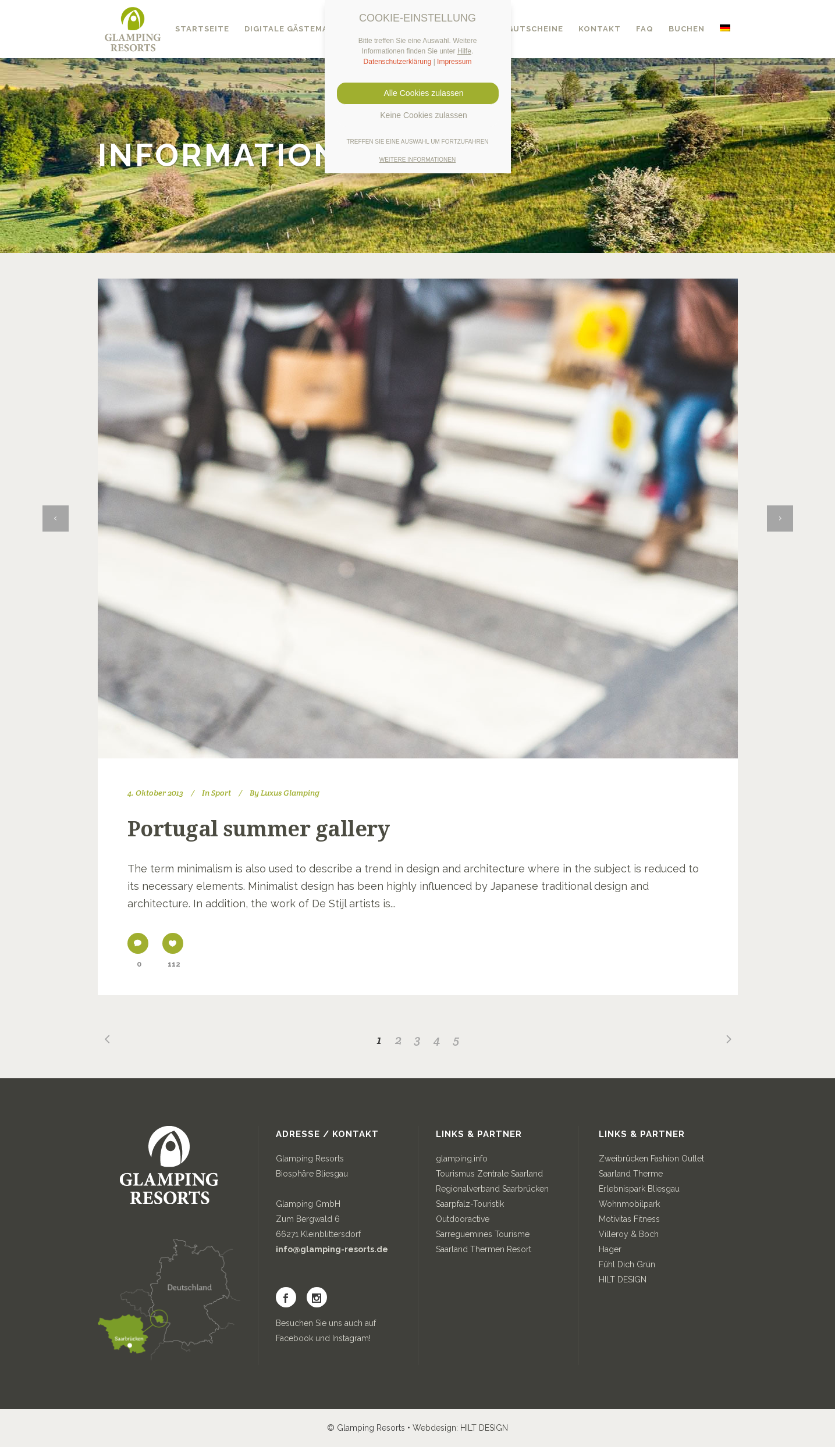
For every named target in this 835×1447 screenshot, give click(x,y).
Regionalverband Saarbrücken (492, 1188)
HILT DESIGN (622, 1279)
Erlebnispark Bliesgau (639, 1188)
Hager (610, 1249)
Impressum (454, 62)
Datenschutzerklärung (398, 62)
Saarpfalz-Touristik (470, 1204)
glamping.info (462, 1158)
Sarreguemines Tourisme (483, 1234)
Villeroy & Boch (629, 1234)
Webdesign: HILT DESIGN (460, 1427)
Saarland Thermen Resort (483, 1249)
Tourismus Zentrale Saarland (489, 1173)
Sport (221, 792)
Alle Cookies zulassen (418, 93)
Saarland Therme (631, 1173)
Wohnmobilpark (629, 1204)
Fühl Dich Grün (627, 1264)
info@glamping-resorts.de (332, 1249)
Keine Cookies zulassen (417, 115)
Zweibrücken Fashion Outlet (651, 1158)
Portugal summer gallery (258, 829)
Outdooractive (462, 1219)
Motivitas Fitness (629, 1219)
